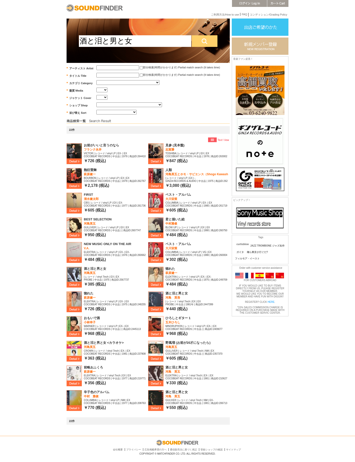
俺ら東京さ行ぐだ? (257, 252)
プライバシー (133, 449)
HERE (271, 302)
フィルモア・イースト (247, 258)
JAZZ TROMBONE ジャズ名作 (267, 245)
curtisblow (242, 244)
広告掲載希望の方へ (155, 449)
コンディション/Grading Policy (268, 14)
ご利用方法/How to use (225, 14)
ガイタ (240, 252)
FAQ (244, 14)
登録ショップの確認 (211, 449)
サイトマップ (233, 449)
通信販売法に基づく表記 (183, 449)
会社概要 (118, 449)
